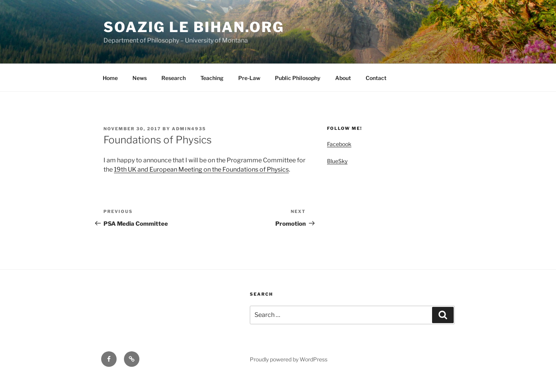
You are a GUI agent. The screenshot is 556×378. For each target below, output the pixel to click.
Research (173, 78)
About (343, 78)
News (139, 78)
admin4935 (189, 128)
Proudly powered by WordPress (288, 359)
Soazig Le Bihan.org (193, 27)
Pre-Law (249, 78)
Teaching (212, 78)
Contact (376, 78)
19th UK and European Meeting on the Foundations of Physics (201, 169)
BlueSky (337, 161)
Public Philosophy (297, 78)
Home (110, 78)
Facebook (339, 144)
